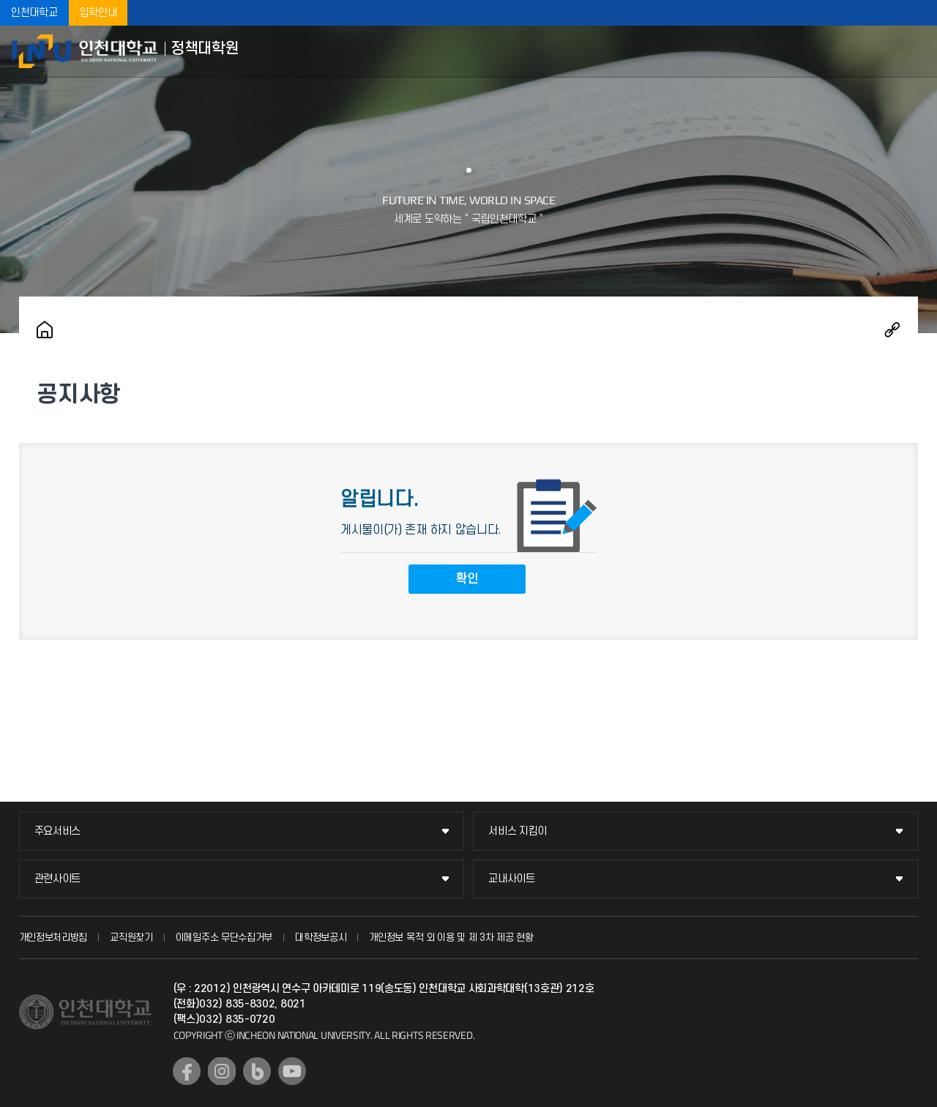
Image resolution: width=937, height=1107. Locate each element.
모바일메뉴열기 (915, 51)
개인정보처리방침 (53, 937)
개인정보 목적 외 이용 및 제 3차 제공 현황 (451, 937)
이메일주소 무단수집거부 (224, 937)
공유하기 (892, 329)
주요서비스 (57, 831)
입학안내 (98, 13)
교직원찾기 (131, 937)
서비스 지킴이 (517, 831)
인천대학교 (34, 13)
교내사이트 (511, 879)
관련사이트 (57, 879)
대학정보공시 (320, 937)
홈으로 (44, 329)
